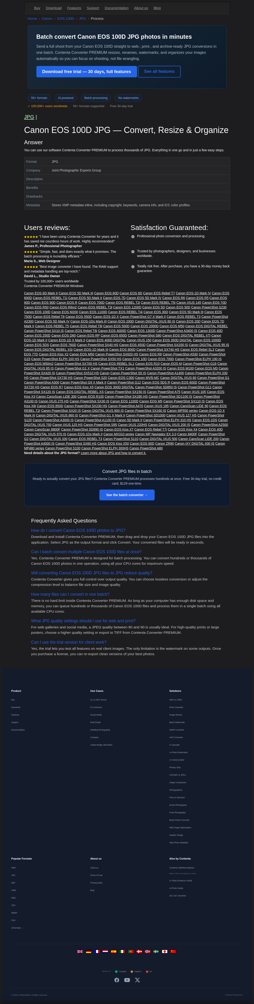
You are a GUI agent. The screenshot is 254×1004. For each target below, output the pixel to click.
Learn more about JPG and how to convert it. (113, 453)
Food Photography (177, 812)
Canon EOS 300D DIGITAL (114, 387)
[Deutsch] (89, 953)
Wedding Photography (100, 730)
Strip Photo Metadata (178, 842)
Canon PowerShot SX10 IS (44, 331)
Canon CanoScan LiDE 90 (189, 406)
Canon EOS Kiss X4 (182, 429)
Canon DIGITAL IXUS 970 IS (45, 434)
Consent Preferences (234, 995)
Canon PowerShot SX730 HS (51, 378)
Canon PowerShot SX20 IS (61, 410)
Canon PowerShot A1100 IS (94, 420)
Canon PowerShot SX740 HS (158, 349)
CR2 (13, 875)
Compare (94, 737)
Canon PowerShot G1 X (72, 368)
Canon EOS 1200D (127, 307)
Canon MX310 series (118, 434)
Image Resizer (175, 715)
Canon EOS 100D (37, 312)
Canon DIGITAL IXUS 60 (178, 378)
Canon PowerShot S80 (144, 335)
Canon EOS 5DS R (156, 382)
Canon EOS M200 (64, 312)
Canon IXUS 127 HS (181, 415)
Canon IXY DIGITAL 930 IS (195, 443)
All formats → (17, 928)
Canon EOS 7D (114, 298)
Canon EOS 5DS (36, 345)
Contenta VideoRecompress (181, 868)
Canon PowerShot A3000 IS (53, 420)
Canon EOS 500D (116, 326)
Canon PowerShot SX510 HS (77, 373)
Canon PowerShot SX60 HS (76, 443)
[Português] (131, 953)
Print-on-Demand (177, 797)
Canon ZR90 (164, 443)
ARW (13, 890)
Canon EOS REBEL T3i (95, 307)
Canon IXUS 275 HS (54, 401)
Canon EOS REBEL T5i (158, 302)
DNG (13, 898)
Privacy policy (96, 883)
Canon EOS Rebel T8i (86, 326)
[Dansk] (139, 953)
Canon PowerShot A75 (163, 392)
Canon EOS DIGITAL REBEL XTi (186, 335)
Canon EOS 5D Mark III (76, 293)
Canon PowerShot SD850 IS (156, 387)
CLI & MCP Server (98, 700)
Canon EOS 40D (210, 331)
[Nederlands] (105, 953)
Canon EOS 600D (184, 382)
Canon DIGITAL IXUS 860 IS (57, 415)
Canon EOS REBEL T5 (52, 326)
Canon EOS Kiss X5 (79, 387)
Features (74, 8)
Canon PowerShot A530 (180, 354)
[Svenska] (156, 953)
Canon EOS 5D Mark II (85, 298)
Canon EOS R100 (91, 396)
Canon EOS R (66, 302)
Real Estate (95, 722)
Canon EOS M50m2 (39, 364)
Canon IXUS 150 (139, 340)
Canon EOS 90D (43, 302)
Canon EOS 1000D (207, 340)
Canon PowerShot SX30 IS (89, 401)
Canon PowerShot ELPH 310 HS (167, 420)
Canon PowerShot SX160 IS (145, 410)
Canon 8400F (187, 434)
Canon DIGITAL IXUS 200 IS (169, 425)
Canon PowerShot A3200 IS (145, 368)
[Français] (97, 953)
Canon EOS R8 (150, 354)
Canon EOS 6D (131, 293)
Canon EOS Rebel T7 (159, 293)
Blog (157, 8)
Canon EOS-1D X (106, 317)
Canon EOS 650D (114, 335)
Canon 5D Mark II (129, 420)
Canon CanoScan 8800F (42, 429)
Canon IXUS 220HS (132, 425)
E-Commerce (96, 707)
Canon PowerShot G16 (200, 364)
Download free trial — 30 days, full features (86, 71)
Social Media (96, 715)
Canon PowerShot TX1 (107, 368)
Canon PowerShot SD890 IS (82, 429)
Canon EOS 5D (153, 307)
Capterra (135, 971)
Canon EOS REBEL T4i (125, 312)
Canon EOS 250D (37, 335)
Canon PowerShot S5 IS (128, 373)
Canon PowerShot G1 (213, 378)
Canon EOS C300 (121, 378)
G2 (148, 971)
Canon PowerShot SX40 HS (97, 345)
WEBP (14, 913)
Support (93, 8)
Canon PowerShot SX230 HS (85, 406)
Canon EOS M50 (172, 326)
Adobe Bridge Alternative (101, 745)
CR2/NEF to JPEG (177, 775)
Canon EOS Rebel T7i (150, 429)
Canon (47, 18)
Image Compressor (177, 782)
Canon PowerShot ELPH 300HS (105, 448)
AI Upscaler (174, 745)
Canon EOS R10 (147, 364)
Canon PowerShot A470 (125, 406)
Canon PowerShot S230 (209, 307)
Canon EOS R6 (173, 298)
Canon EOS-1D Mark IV (193, 293)
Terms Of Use (96, 875)
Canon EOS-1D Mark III (91, 349)
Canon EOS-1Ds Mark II (84, 434)
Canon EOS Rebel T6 (49, 317)
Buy (37, 8)
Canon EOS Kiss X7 (118, 429)
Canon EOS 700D (91, 302)
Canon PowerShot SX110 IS (184, 401)
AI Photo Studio (176, 888)
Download (54, 8)
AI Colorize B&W (176, 760)
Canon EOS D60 (63, 335)
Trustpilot (120, 971)
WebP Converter (176, 730)
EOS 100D (65, 18)
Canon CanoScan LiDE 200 (198, 439)
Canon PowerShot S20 (90, 378)
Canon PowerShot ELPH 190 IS (198, 359)
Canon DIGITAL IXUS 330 (48, 439)
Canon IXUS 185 (156, 406)
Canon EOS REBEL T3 (183, 317)
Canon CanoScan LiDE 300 (56, 396)
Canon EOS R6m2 (63, 307)
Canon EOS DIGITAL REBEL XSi (48, 349)
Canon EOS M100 (180, 368)
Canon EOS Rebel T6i (81, 331)
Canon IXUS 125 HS (67, 425)
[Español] (114, 953)
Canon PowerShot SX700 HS (76, 364)
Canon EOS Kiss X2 (54, 354)
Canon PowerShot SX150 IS (125, 392)
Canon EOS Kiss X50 (113, 443)
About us (141, 8)
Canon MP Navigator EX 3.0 (155, 434)
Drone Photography (178, 805)
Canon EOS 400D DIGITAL (106, 340)
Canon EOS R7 (51, 387)
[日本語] (165, 953)
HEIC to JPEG (175, 700)
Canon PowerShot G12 (124, 382)
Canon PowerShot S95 (100, 425)
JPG (82, 18)
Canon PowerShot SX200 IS (167, 345)
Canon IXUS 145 (188, 302)
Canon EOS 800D (122, 349)
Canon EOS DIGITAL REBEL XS (80, 392)
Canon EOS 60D (106, 293)
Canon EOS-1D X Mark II (66, 340)
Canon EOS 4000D (112, 331)
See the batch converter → (127, 495)
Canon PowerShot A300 (41, 382)
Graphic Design (176, 835)
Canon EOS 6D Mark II (41, 293)
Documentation (117, 8)
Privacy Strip (175, 767)
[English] (80, 953)
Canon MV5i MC (147, 378)
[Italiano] (122, 953)
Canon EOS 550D (79, 317)
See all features (159, 71)
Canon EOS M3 (206, 368)
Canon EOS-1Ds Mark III (88, 321)
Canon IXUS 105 (193, 392)
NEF (13, 883)
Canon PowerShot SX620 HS (116, 354)
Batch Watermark (177, 722)
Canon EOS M (171, 364)
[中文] (173, 953)
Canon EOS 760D (63, 345)
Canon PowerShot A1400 (165, 373)
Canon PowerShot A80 (146, 448)
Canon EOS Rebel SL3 (197, 349)
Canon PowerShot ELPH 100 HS (55, 359)
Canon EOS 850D (50, 406)
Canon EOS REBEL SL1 (116, 364)
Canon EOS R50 (36, 307)
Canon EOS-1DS (204, 420)
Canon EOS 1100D (93, 312)
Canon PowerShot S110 (120, 439)
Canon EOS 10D (134, 359)
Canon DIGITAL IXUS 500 (158, 439)
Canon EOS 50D (178, 307)
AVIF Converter (176, 737)
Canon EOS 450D (132, 345)
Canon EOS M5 (150, 401)
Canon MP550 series (182, 410)
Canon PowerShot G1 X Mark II (102, 415)
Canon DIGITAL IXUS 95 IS (209, 345)
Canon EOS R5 (197, 298)
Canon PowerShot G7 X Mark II (143, 317)
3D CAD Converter (177, 896)
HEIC (13, 868)
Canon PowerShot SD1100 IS (170, 396)
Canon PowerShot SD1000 (145, 415)
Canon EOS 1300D (141, 331)
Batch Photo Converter (179, 820)
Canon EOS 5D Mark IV (143, 298)
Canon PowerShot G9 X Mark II (83, 382)
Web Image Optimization (180, 827)
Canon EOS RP (88, 335)
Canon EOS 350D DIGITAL (172, 340)
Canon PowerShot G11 (194, 387)
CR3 (13, 905)
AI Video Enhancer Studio (180, 880)
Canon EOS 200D (121, 321)
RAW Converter (176, 707)
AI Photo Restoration (178, 752)
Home (32, 18)
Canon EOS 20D (188, 321)
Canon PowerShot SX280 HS (126, 396)
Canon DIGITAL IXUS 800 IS (103, 410)
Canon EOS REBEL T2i (123, 302)
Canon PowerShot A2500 (209, 425)
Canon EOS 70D (214, 302)
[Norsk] (148, 953)
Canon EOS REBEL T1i (50, 298)
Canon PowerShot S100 (62, 448)
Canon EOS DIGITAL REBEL (206, 326)
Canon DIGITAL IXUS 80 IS (155, 321)
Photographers (176, 790)
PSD (13, 920)
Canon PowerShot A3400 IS (176, 331)
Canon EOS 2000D (144, 326)
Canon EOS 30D (156, 312)
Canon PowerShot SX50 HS (100, 359)
